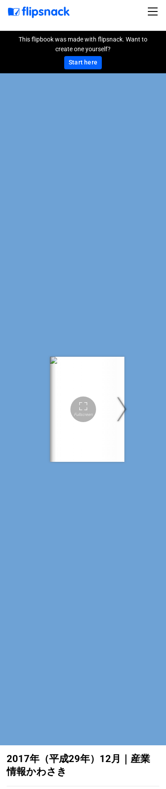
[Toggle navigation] (154, 11)
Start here (83, 62)
